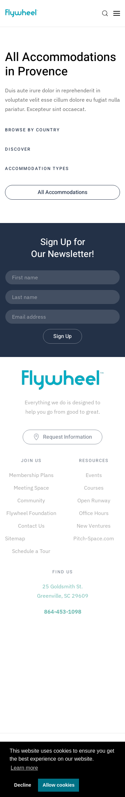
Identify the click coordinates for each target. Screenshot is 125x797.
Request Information (62, 437)
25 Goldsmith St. (62, 586)
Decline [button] (22, 785)
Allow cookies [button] (59, 785)
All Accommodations (62, 192)
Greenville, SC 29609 (62, 595)
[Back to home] (21, 13)
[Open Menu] (116, 13)
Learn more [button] (24, 768)
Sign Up (62, 336)
